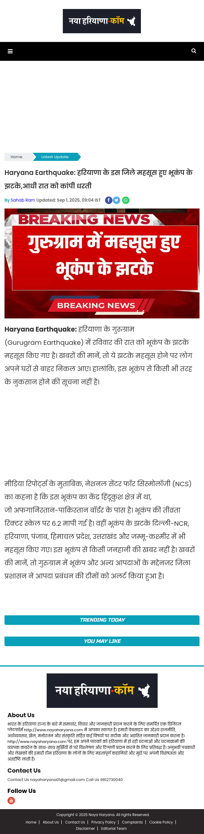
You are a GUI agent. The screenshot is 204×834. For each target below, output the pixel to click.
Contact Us (24, 770)
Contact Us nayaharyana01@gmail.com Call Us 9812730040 (65, 779)
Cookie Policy (161, 821)
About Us (21, 715)
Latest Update (55, 157)
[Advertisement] (102, 110)
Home (16, 157)
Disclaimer (85, 827)
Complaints (132, 821)
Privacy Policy (104, 821)
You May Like (102, 641)
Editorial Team (114, 827)
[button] (10, 51)
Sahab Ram (23, 200)
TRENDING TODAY (102, 620)
